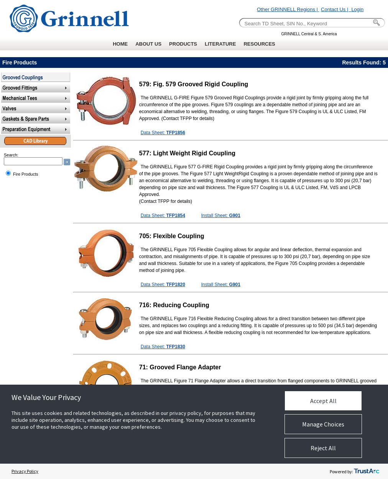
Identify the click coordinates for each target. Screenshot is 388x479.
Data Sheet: (163, 132)
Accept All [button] (323, 401)
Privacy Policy (25, 471)
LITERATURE (220, 44)
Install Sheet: (220, 215)
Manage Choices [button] (323, 424)
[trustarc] (366, 471)
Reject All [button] (323, 448)
